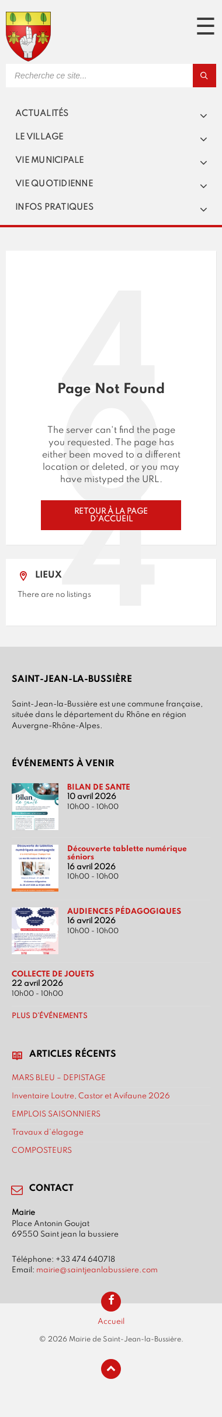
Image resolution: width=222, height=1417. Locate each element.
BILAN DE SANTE (98, 787)
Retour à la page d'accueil (111, 515)
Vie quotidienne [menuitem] (54, 184)
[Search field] (111, 75)
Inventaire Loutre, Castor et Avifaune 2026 (91, 1096)
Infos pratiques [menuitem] (54, 207)
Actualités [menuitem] (42, 114)
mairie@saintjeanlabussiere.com (97, 1270)
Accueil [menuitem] (111, 1321)
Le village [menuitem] (39, 137)
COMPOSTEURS (42, 1150)
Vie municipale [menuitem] (49, 160)
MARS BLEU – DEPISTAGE (59, 1078)
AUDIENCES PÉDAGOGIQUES (124, 911)
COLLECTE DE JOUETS (53, 974)
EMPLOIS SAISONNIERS (56, 1114)
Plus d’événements (50, 1016)
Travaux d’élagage (48, 1132)
